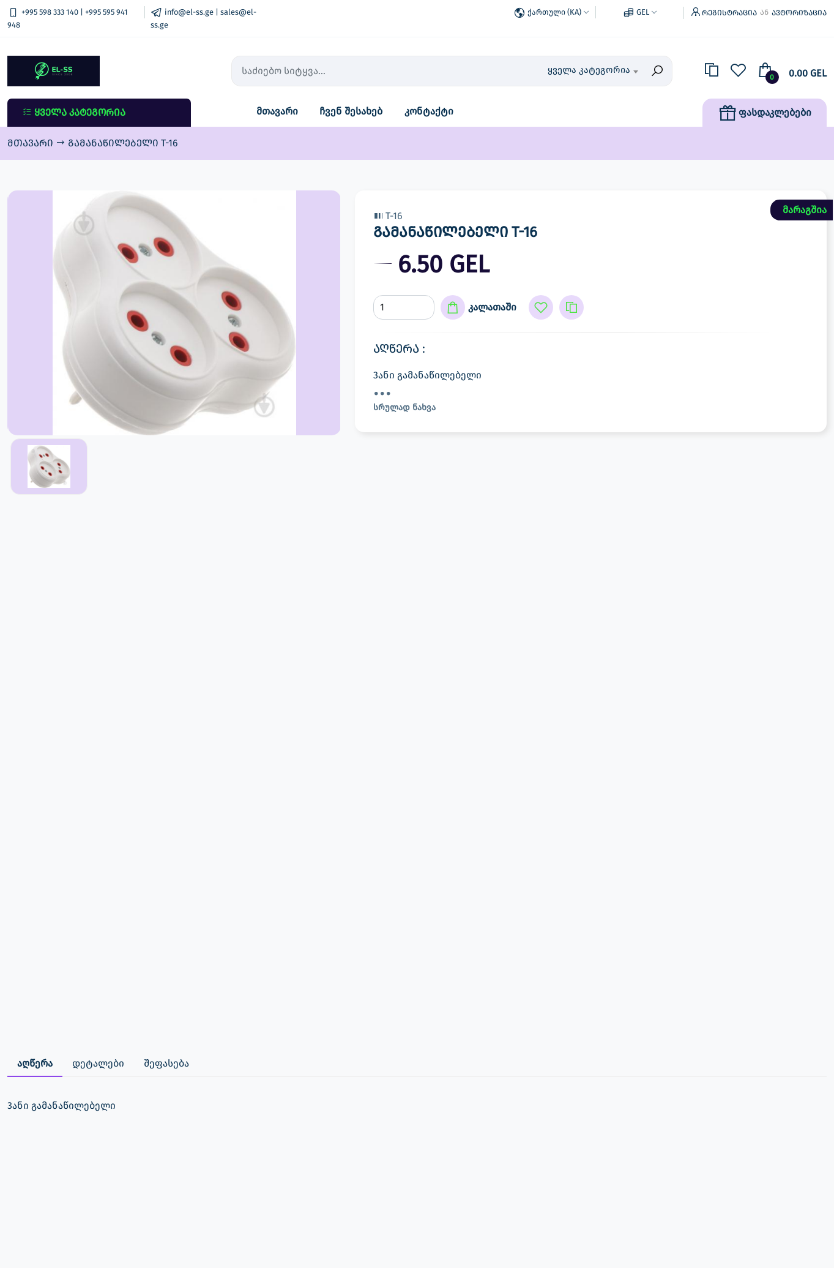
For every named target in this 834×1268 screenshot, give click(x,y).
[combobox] (577, 71)
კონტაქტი (428, 111)
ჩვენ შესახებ (350, 111)
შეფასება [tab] (166, 1063)
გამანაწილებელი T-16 (123, 143)
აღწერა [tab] (35, 1063)
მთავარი (277, 111)
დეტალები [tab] (98, 1063)
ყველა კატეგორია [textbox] (589, 69)
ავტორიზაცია (799, 12)
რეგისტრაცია (729, 12)
